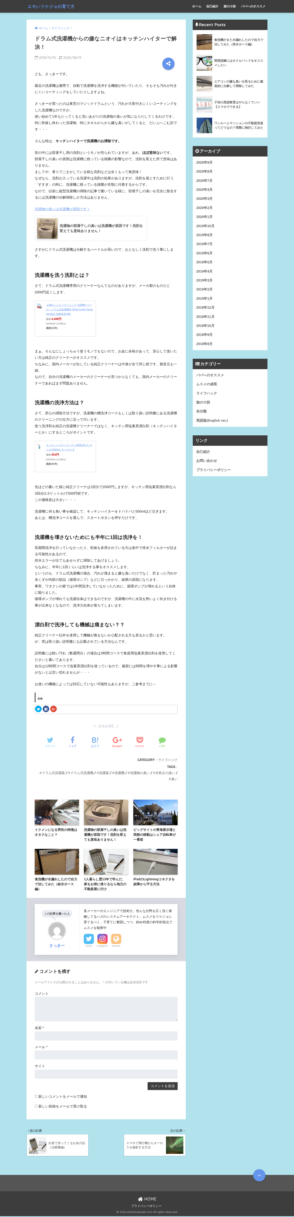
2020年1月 (204, 217)
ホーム (196, 6)
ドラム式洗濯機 (81, 773)
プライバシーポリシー (213, 472)
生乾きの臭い (165, 773)
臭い (174, 779)
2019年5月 (204, 263)
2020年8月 (204, 172)
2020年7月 (204, 181)
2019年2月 (204, 290)
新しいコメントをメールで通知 (62, 1097)
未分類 (201, 413)
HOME (147, 1199)
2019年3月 (204, 281)
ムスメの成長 (206, 386)
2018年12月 (205, 309)
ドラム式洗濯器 (53, 773)
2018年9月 (204, 336)
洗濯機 (119, 773)
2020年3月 (204, 199)
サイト (40, 1066)
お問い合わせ (206, 463)
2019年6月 (204, 254)
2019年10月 (205, 226)
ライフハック (168, 760)
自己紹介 (212, 6)
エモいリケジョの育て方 (55, 6)
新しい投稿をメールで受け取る (62, 1107)
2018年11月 (205, 318)
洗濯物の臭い (140, 773)
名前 (39, 1028)
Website (116, 946)
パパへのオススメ (253, 6)
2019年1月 (204, 299)
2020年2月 (204, 208)
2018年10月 (205, 327)
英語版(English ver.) (212, 422)
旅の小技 (230, 6)
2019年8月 (204, 235)
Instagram (102, 946)
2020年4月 (204, 190)
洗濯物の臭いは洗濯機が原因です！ (62, 209)
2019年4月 (204, 272)
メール (41, 1047)
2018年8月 (204, 345)
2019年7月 (204, 245)
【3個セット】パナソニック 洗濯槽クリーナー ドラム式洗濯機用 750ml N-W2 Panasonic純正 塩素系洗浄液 (69, 309)
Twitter (88, 946)
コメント (42, 994)
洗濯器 (104, 773)
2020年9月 (204, 162)
